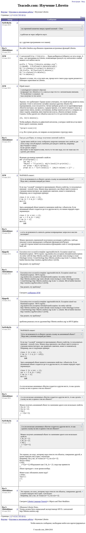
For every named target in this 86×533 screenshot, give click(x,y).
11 (25, 15)
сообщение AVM (33, 293)
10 (23, 15)
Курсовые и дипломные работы (21, 12)
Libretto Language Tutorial (37, 501)
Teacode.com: (28, 5)
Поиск (82, 17)
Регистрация (76, 1)
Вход (83, 1)
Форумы (4, 12)
